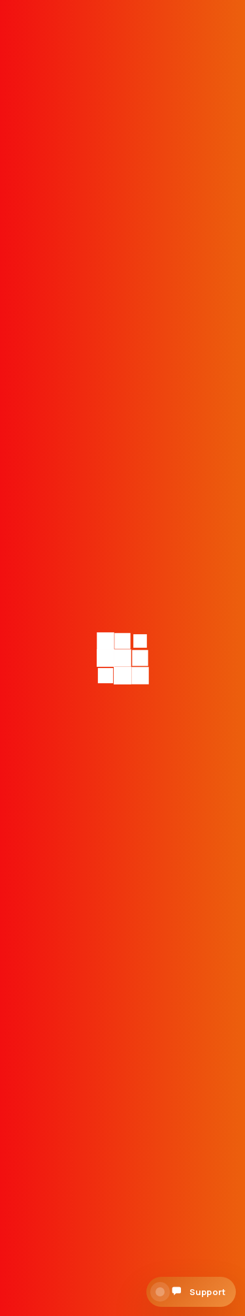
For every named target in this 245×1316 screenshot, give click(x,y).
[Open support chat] (191, 1292)
